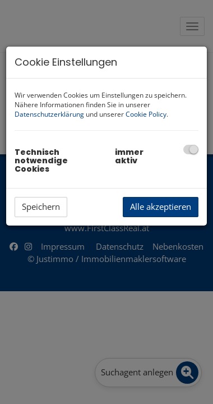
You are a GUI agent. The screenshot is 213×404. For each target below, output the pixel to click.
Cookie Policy (146, 114)
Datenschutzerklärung (49, 114)
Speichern (41, 206)
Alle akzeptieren (160, 206)
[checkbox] (190, 149)
